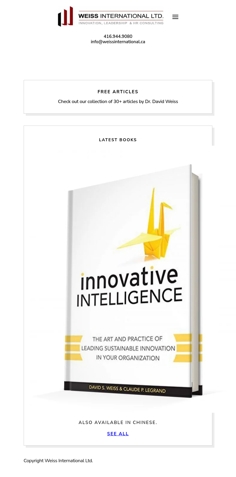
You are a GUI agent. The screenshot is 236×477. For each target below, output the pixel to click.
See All (118, 434)
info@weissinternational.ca (118, 41)
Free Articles (118, 97)
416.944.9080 (118, 36)
